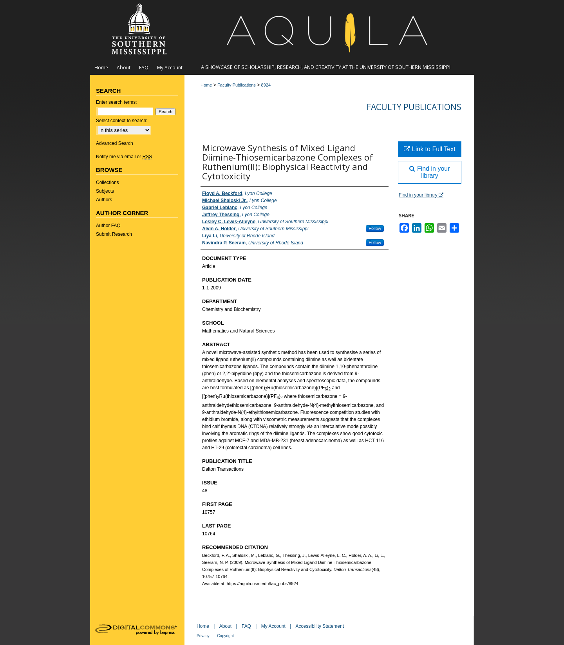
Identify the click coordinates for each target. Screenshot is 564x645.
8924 (266, 85)
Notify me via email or (124, 156)
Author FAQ (108, 225)
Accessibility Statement (320, 626)
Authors (104, 199)
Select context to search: (121, 120)
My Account (273, 626)
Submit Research (114, 234)
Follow (375, 228)
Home (206, 85)
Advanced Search (114, 143)
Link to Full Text (429, 149)
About (225, 626)
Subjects (105, 191)
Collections (107, 182)
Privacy (203, 636)
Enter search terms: (116, 102)
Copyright (225, 636)
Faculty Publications (236, 85)
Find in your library (429, 172)
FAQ (246, 626)
